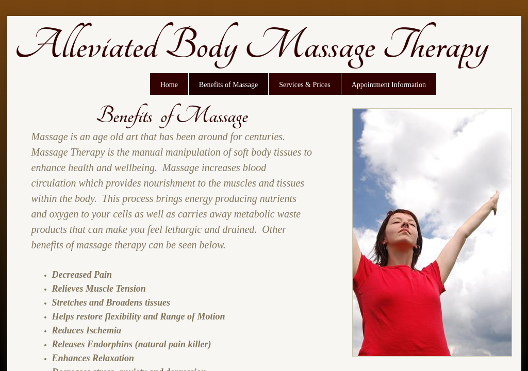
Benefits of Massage (228, 85)
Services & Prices (305, 85)
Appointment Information (389, 85)
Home (169, 85)
